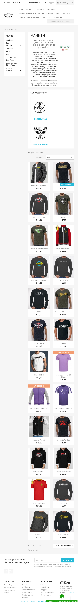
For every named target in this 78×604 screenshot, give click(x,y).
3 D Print (50, 13)
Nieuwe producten (10, 587)
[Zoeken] (60, 21)
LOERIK (39, 312)
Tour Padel (51, 9)
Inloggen (44, 590)
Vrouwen (40, 9)
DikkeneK (63, 343)
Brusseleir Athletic (39, 440)
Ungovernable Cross (63, 472)
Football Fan (33, 17)
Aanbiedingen (9, 585)
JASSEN (22, 17)
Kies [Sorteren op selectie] (60, 157)
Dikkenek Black (39, 375)
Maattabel (59, 17)
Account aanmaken (47, 592)
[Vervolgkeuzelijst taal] (34, 3)
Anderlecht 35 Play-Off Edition (63, 376)
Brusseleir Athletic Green (39, 249)
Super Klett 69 (39, 343)
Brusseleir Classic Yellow (63, 312)
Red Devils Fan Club (63, 440)
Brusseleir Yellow (63, 535)
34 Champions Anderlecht (63, 408)
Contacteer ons (27, 595)
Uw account (46, 581)
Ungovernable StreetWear (31, 13)
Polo (50, 17)
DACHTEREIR (63, 280)
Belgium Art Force (40, 145)
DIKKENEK (63, 503)
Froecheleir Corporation (39, 186)
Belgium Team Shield (63, 249)
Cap (43, 17)
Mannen (29, 9)
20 (62, 546)
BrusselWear (40, 119)
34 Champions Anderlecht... (39, 408)
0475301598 (15, 2)
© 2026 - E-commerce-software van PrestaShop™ (39, 601)
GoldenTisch (39, 535)
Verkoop (66, 13)
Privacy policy (27, 592)
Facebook (6, 571)
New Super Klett (39, 472)
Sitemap (25, 598)
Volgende (68, 545)
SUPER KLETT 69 (39, 217)
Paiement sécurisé (28, 590)
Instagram (11, 571)
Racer (63, 217)
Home (21, 9)
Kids (58, 13)
